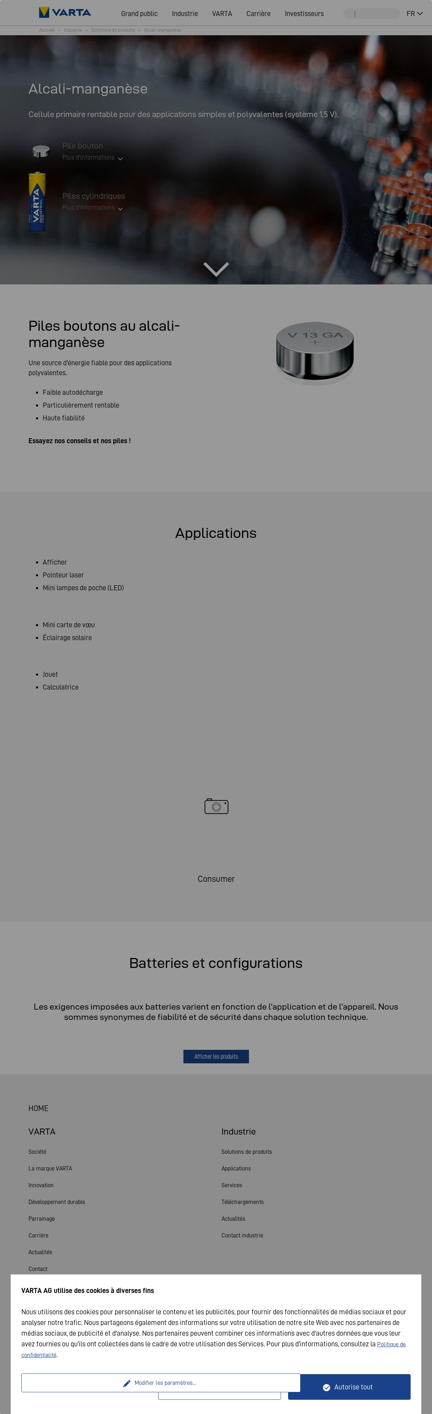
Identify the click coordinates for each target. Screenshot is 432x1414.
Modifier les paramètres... (90, 1387)
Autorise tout (353, 1387)
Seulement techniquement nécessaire (224, 1387)
